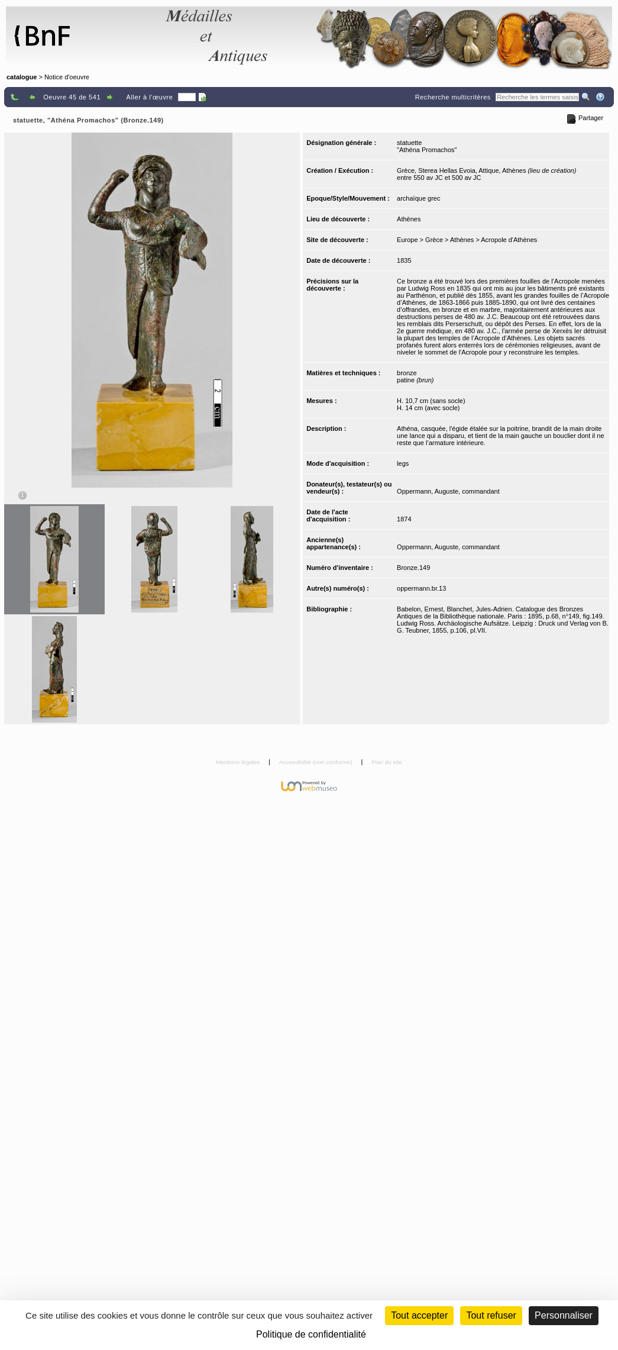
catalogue (22, 76)
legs (403, 463)
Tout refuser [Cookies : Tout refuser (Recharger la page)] (491, 1315)
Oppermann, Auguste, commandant (448, 491)
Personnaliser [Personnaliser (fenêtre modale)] (564, 1315)
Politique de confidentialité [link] (311, 1334)
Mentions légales (238, 762)
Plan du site (386, 762)
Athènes (408, 219)
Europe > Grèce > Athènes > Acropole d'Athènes (467, 239)
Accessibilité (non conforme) (316, 762)
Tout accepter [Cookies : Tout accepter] (419, 1315)
